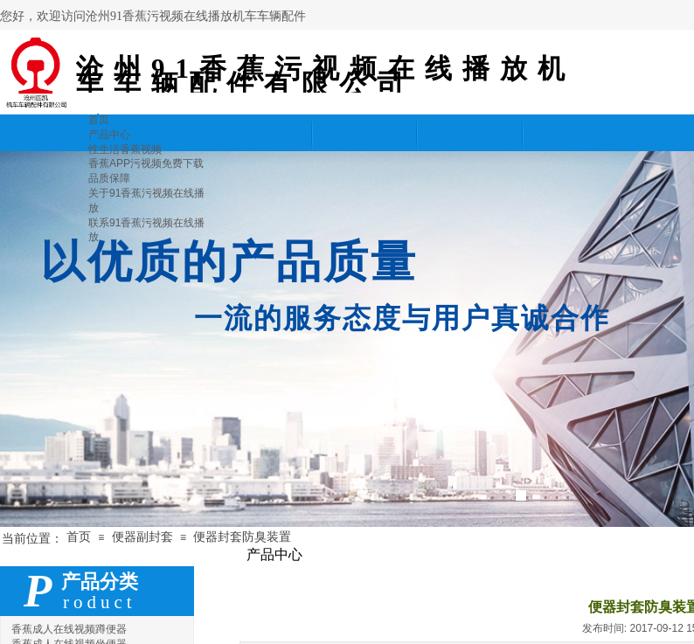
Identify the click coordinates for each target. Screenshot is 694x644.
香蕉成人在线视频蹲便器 (69, 629)
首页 (78, 537)
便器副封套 (142, 537)
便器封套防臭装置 (242, 537)
